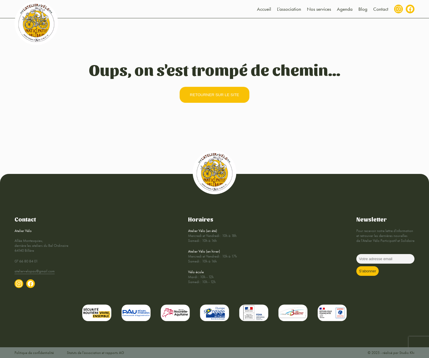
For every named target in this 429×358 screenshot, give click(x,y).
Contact (380, 9)
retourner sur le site (214, 95)
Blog (362, 9)
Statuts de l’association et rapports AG (95, 352)
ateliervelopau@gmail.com (35, 271)
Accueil (264, 9)
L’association (289, 9)
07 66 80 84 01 (26, 261)
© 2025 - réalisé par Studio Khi (391, 352)
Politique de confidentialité (34, 352)
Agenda (345, 9)
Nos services (319, 9)
